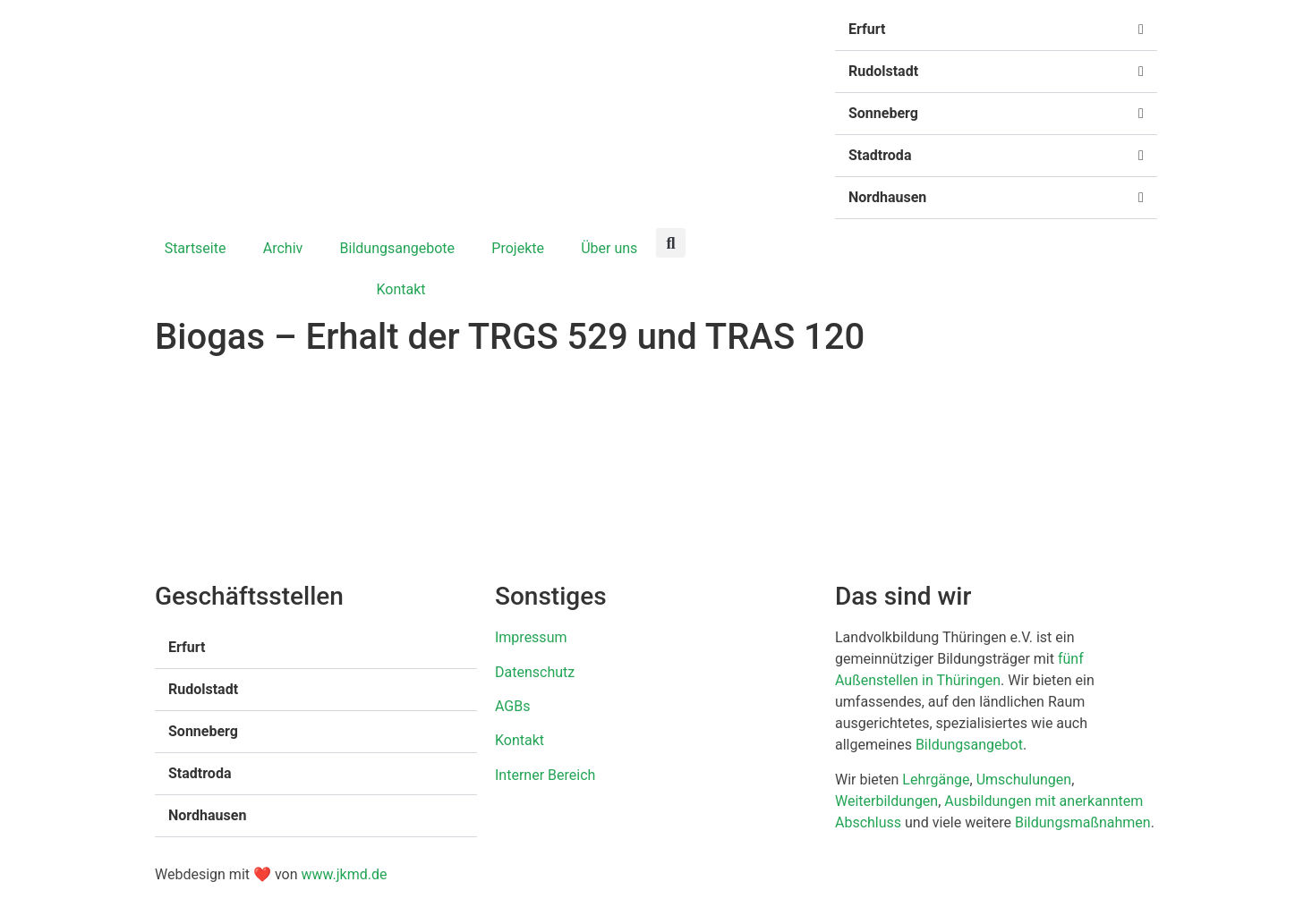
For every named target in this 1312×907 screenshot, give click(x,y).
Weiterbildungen (886, 801)
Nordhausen (887, 197)
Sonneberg (883, 113)
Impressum (531, 637)
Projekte (517, 248)
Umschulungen (1024, 779)
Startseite (195, 248)
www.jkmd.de (344, 874)
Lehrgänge (935, 779)
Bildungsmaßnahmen (1083, 822)
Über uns (609, 248)
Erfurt (866, 29)
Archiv (283, 248)
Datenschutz (535, 672)
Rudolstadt (883, 71)
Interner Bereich (545, 775)
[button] (996, 30)
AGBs (512, 706)
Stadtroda (879, 155)
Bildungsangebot (969, 744)
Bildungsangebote (398, 248)
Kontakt (400, 289)
